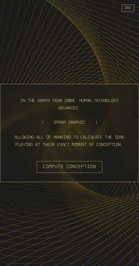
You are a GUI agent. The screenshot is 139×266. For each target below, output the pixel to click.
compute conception (69, 166)
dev (128, 8)
